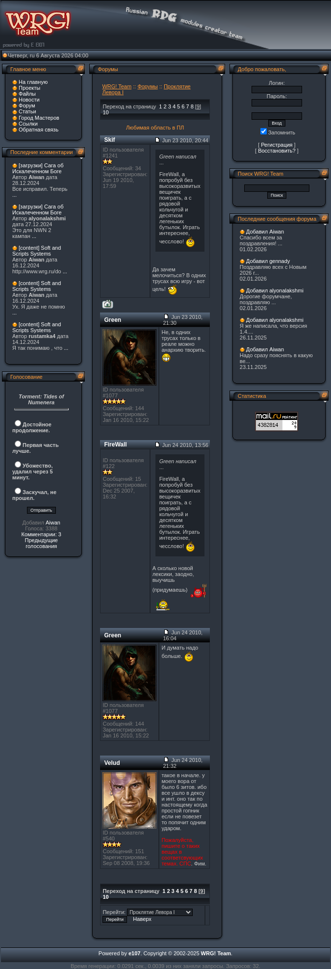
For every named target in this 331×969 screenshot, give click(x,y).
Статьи (27, 111)
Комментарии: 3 (41, 534)
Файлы (27, 94)
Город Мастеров (39, 118)
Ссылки (28, 124)
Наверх (142, 919)
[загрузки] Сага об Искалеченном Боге (37, 168)
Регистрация (276, 145)
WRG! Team (116, 86)
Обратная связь (38, 129)
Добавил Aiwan (265, 232)
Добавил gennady (268, 261)
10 (105, 112)
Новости (29, 100)
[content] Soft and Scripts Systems (36, 251)
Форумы (147, 86)
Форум (27, 105)
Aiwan (53, 522)
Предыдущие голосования (41, 543)
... (14, 195)
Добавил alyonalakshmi (275, 290)
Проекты (29, 88)
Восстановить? (277, 151)
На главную (33, 82)
